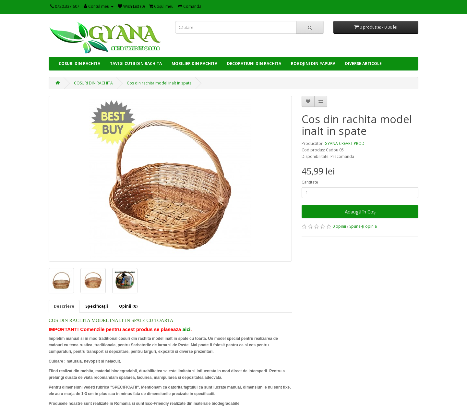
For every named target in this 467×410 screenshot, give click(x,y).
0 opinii (339, 226)
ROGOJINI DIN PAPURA (313, 63)
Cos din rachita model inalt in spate (159, 83)
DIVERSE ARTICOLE (363, 63)
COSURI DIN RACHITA (79, 63)
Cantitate (310, 182)
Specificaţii (96, 306)
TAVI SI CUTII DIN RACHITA (136, 63)
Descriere (64, 306)
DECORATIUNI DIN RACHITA (254, 63)
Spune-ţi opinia (363, 226)
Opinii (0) (128, 306)
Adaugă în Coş (360, 211)
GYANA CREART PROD (345, 143)
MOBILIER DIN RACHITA (194, 63)
